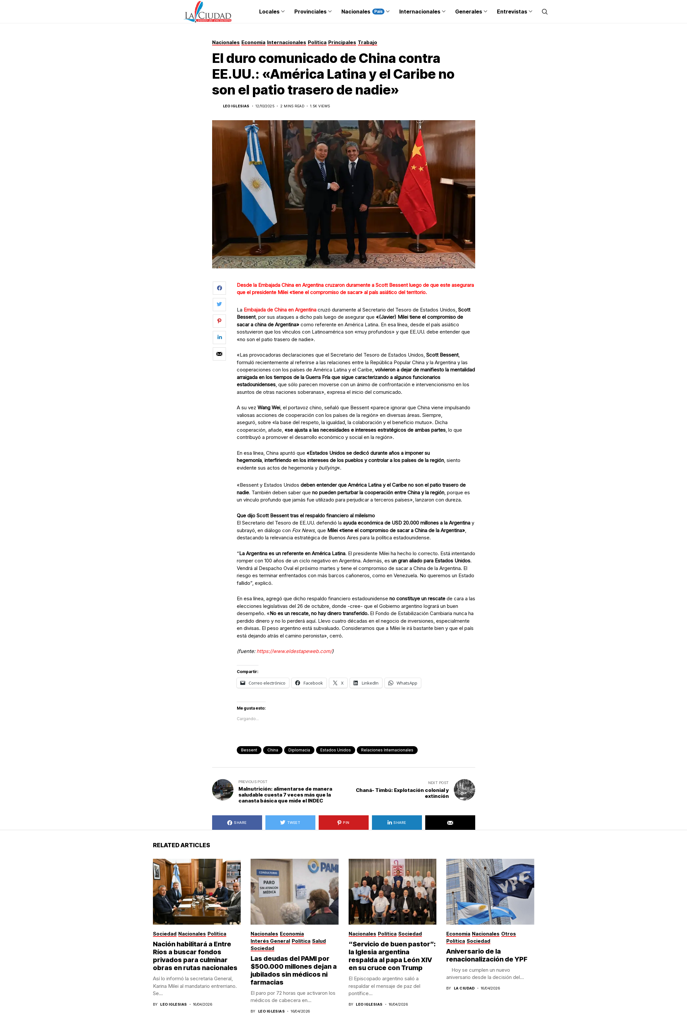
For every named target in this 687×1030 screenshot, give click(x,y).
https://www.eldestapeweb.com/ (294, 651)
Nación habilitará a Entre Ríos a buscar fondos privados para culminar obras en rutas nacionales (195, 956)
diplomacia (299, 749)
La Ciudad (464, 988)
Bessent (249, 749)
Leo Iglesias (236, 106)
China (272, 749)
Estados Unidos (335, 749)
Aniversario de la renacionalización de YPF (487, 955)
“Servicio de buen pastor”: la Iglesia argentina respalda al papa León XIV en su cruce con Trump (392, 956)
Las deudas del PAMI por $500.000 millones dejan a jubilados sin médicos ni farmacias (294, 970)
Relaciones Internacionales (387, 749)
